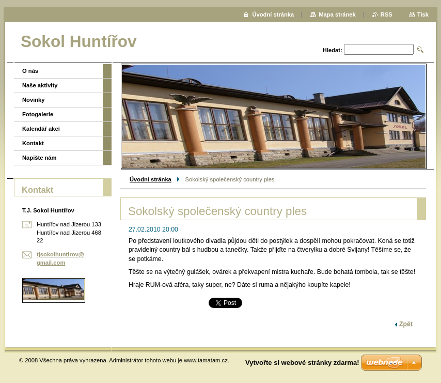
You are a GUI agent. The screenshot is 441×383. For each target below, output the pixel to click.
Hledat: (332, 50)
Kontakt (33, 143)
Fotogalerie (37, 114)
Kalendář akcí (41, 129)
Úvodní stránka (150, 179)
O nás (30, 71)
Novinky (33, 100)
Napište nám (39, 158)
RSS (386, 14)
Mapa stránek (337, 14)
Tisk (423, 14)
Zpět (406, 324)
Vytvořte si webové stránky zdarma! (302, 362)
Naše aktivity (39, 85)
